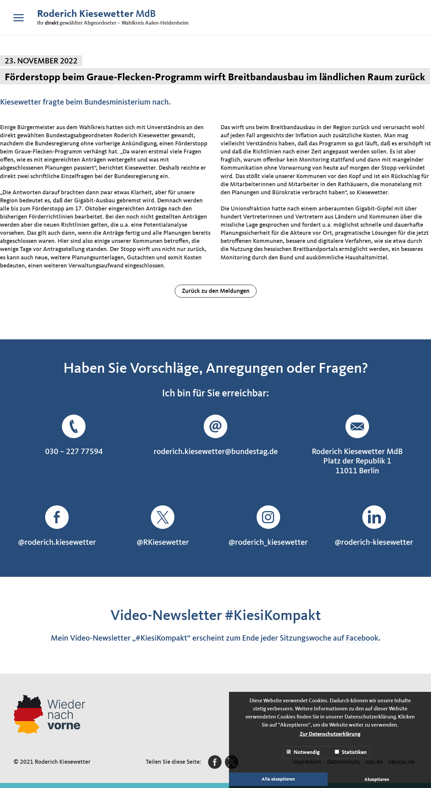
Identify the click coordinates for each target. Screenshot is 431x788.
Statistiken (351, 752)
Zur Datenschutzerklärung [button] (330, 734)
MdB (96, 14)
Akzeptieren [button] (376, 779)
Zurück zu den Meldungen (216, 291)
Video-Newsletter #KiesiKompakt (215, 616)
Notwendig (303, 752)
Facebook (362, 639)
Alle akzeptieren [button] (278, 779)
